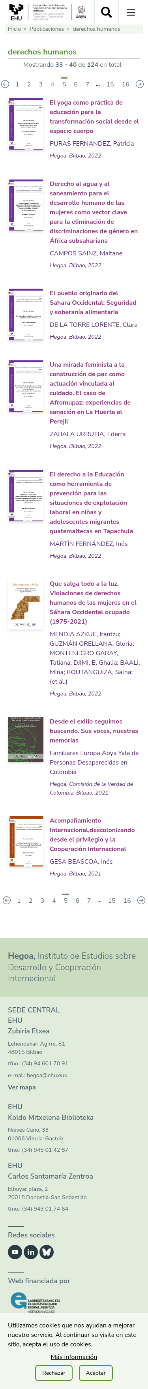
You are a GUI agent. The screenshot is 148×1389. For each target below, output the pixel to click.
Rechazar (53, 1373)
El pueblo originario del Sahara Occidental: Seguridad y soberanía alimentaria (93, 303)
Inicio (14, 29)
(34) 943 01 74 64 (45, 1209)
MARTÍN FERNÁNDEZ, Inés (89, 544)
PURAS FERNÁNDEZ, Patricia (92, 143)
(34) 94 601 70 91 (45, 1063)
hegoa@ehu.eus (47, 1075)
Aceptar (96, 1373)
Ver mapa (22, 1087)
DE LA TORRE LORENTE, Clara (94, 325)
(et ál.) (58, 681)
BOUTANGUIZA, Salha (99, 672)
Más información (74, 1357)
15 (110, 84)
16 (125, 84)
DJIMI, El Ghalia (95, 662)
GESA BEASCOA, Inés (81, 861)
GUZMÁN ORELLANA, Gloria (91, 643)
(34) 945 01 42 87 (45, 1150)
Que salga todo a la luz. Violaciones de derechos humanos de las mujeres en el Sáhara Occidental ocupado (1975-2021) (93, 602)
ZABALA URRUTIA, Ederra (88, 434)
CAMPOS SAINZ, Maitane (86, 253)
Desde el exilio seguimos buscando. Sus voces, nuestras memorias (94, 731)
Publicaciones (47, 29)
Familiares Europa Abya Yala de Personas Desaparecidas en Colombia (94, 762)
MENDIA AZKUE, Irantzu (84, 634)
